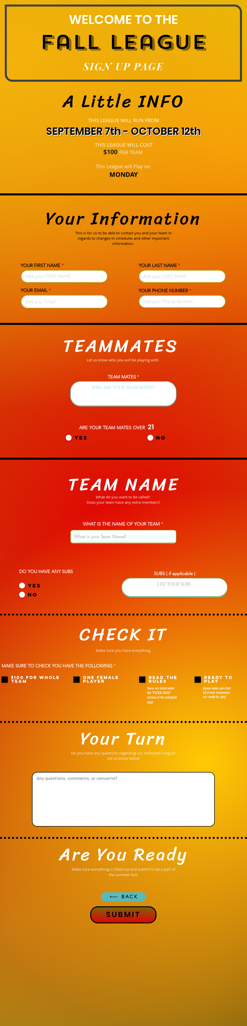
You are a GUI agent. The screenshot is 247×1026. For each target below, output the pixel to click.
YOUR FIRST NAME (40, 265)
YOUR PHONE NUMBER (163, 290)
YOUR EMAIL (34, 290)
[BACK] (123, 897)
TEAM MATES (122, 377)
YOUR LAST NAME (158, 265)
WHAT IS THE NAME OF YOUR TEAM (121, 524)
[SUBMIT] (123, 914)
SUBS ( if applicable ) (174, 573)
